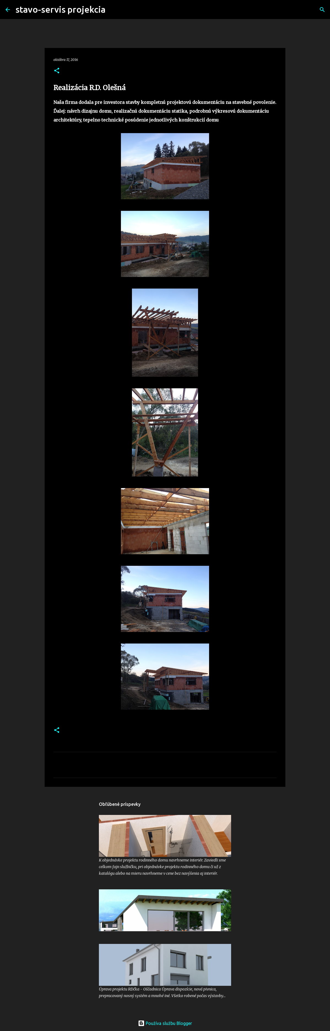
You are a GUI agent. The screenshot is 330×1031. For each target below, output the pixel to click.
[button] (56, 71)
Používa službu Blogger (165, 1023)
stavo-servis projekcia (60, 9)
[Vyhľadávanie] (113, 9)
